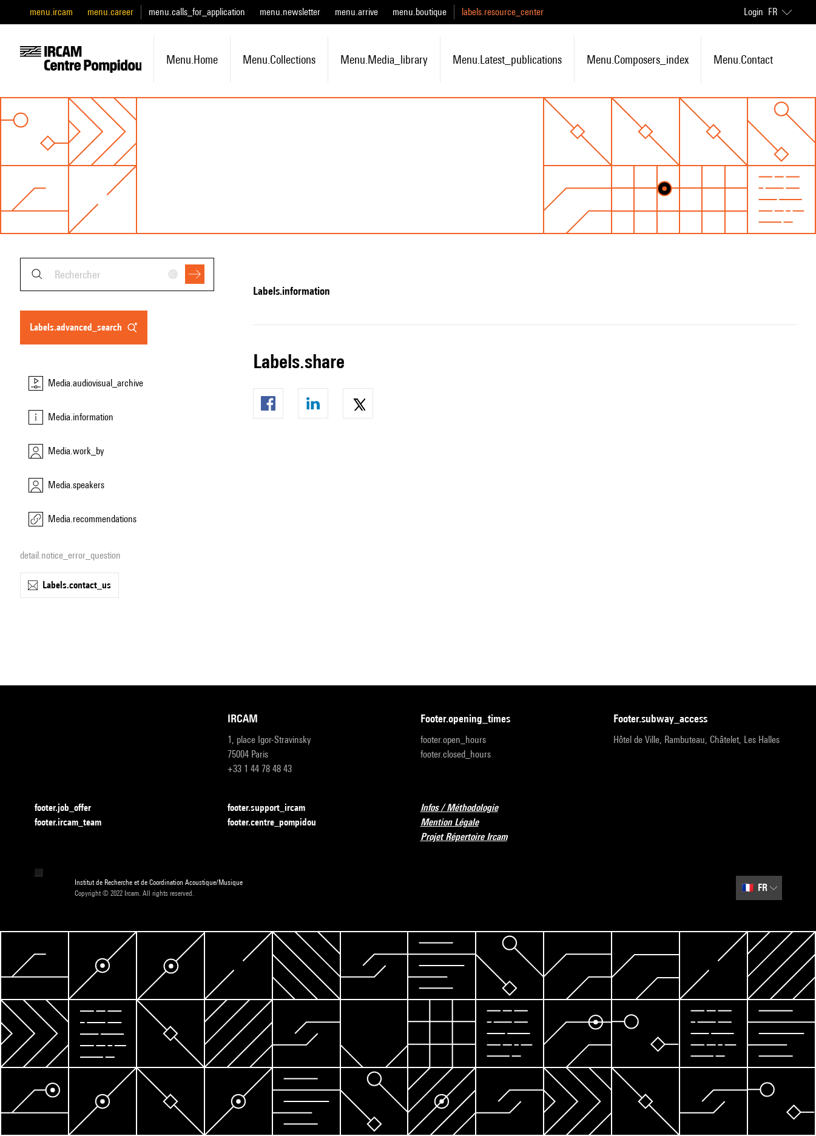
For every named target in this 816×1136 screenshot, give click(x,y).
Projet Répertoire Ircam (471, 837)
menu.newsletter (290, 12)
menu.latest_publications (507, 59)
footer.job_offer (70, 808)
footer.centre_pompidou (279, 822)
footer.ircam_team (75, 822)
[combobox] (117, 274)
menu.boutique (420, 12)
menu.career (110, 12)
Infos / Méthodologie (466, 808)
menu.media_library (384, 59)
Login (753, 12)
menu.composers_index (638, 59)
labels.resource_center (503, 12)
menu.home (192, 59)
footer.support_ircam (274, 808)
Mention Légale (456, 822)
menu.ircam (51, 12)
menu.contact (743, 59)
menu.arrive (356, 12)
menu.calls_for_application (197, 12)
